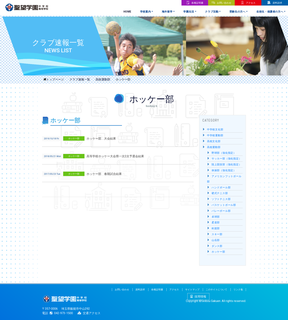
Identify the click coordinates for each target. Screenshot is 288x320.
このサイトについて (216, 289)
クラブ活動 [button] (211, 11)
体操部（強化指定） (224, 170)
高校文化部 (214, 141)
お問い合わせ (224, 2)
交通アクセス (91, 313)
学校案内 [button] (145, 11)
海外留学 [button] (167, 11)
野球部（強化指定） (224, 152)
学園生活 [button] (188, 11)
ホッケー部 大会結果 (101, 138)
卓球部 (216, 216)
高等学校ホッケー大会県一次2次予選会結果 (115, 156)
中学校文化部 (215, 129)
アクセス (250, 2)
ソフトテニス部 (221, 199)
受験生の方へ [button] (237, 11)
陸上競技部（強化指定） (227, 164)
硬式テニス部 (220, 193)
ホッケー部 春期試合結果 (104, 174)
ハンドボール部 (221, 187)
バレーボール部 (221, 210)
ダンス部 (217, 246)
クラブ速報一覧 (79, 79)
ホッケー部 (73, 138)
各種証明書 (197, 2)
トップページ (55, 79)
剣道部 (216, 228)
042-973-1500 (60, 313)
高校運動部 (103, 79)
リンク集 (238, 289)
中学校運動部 (215, 135)
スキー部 (217, 234)
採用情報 (198, 296)
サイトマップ (192, 289)
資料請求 (277, 2)
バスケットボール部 (224, 205)
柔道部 (216, 222)
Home (127, 11)
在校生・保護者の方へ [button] (269, 11)
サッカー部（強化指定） (227, 158)
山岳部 (216, 240)
